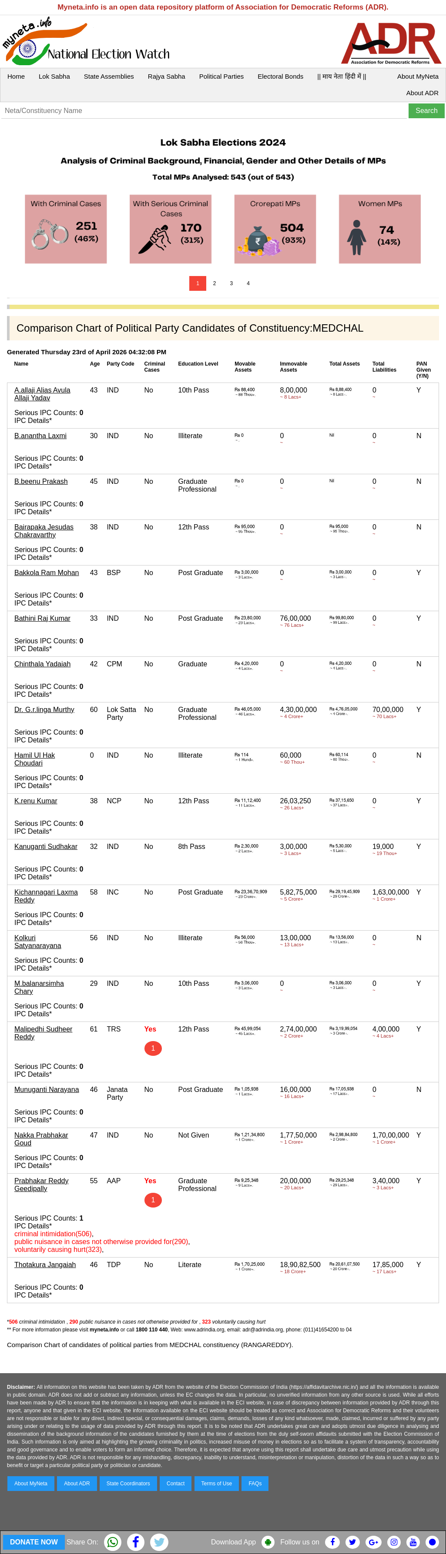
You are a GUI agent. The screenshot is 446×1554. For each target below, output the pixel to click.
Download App (233, 1542)
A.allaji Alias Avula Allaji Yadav (42, 394)
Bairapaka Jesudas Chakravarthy (44, 531)
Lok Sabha (54, 76)
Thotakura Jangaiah (45, 1264)
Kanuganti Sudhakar (45, 846)
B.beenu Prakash (41, 481)
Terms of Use (216, 1484)
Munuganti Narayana (46, 1089)
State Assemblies (109, 76)
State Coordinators (128, 1484)
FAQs (255, 1484)
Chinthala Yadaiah (42, 664)
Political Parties (221, 76)
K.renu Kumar (35, 801)
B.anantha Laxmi (40, 435)
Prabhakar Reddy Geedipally (41, 1184)
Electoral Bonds (280, 76)
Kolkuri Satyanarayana (37, 941)
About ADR (422, 93)
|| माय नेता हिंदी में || (341, 76)
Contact (175, 1484)
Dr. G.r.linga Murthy (44, 709)
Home (16, 76)
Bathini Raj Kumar (42, 618)
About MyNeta (418, 76)
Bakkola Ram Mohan (46, 572)
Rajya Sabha (166, 76)
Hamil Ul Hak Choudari (34, 759)
